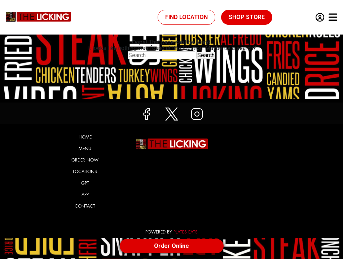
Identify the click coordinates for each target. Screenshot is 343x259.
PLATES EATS (185, 232)
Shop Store (247, 17)
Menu (85, 148)
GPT (85, 183)
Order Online (171, 245)
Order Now (84, 160)
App (85, 194)
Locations (85, 171)
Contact (85, 206)
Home (85, 137)
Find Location (186, 17)
